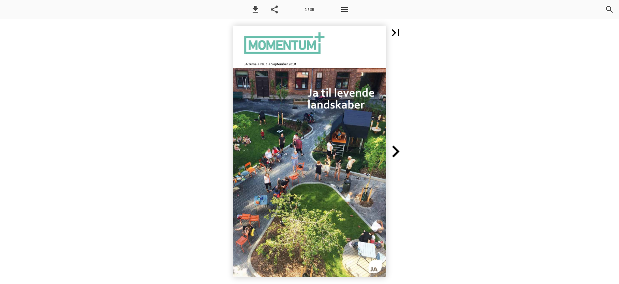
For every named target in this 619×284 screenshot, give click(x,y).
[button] (255, 9)
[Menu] (344, 9)
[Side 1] (309, 9)
